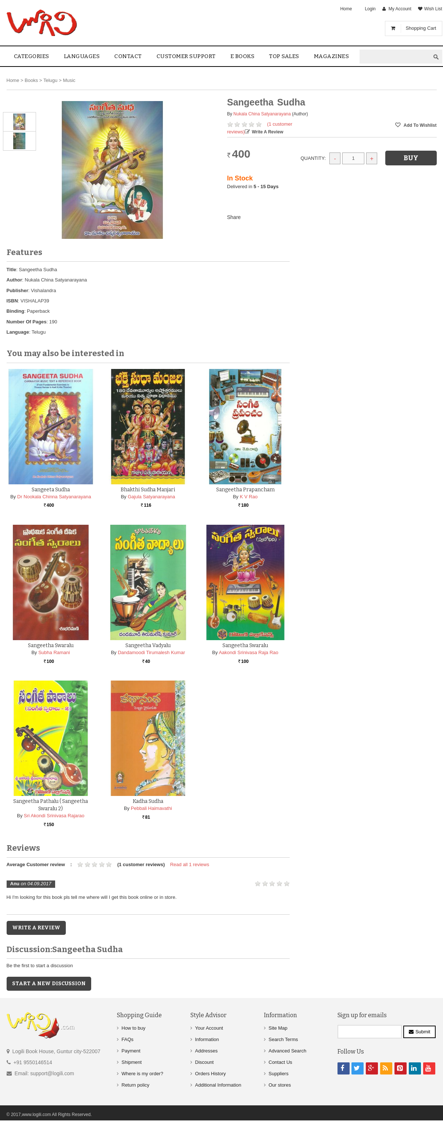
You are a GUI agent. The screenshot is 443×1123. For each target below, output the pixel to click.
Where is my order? (142, 1073)
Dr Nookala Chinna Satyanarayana (54, 496)
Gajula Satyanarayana (151, 496)
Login (370, 8)
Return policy (136, 1085)
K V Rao (248, 496)
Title (12, 269)
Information (207, 1039)
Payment (131, 1051)
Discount (204, 1062)
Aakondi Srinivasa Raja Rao (248, 652)
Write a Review (267, 131)
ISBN (12, 301)
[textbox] (394, 57)
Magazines (331, 56)
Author (14, 280)
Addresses (206, 1051)
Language (18, 332)
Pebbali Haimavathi (151, 808)
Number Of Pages (27, 321)
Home (346, 8)
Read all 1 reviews (189, 864)
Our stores (280, 1085)
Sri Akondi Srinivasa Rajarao (54, 815)
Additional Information (218, 1085)
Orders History (210, 1073)
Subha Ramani (54, 652)
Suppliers (279, 1073)
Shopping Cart (421, 28)
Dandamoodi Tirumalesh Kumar (151, 652)
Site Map (278, 1028)
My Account (400, 8)
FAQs (128, 1039)
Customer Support (186, 56)
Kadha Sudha (148, 801)
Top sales (284, 56)
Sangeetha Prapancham (245, 490)
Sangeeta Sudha (51, 490)
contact (128, 56)
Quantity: (313, 158)
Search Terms (283, 1039)
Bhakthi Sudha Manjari (148, 490)
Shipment (132, 1062)
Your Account (209, 1028)
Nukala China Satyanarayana (262, 113)
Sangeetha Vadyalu (148, 645)
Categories (31, 56)
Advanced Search (288, 1051)
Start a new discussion (49, 983)
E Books (243, 56)
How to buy (134, 1028)
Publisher (17, 290)
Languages (82, 56)
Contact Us (280, 1062)
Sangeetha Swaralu (51, 645)
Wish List (433, 8)
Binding (15, 311)
